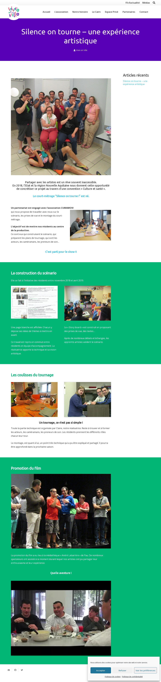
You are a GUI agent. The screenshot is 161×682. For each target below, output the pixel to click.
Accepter (100, 670)
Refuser (122, 670)
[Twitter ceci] (22, 670)
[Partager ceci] (15, 670)
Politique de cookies (113, 676)
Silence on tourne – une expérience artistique (135, 83)
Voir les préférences (145, 670)
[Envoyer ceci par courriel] (8, 670)
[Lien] (13, 12)
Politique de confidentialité (132, 676)
